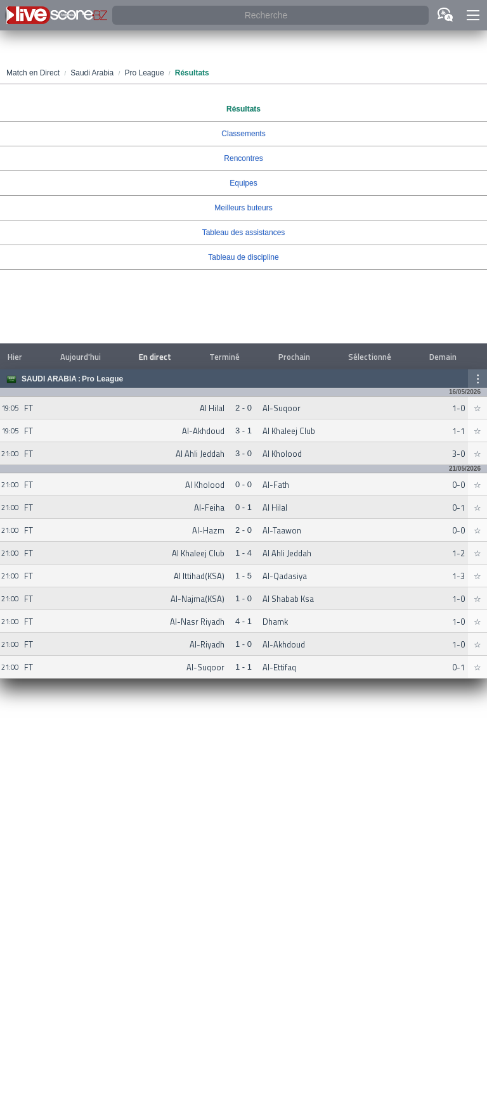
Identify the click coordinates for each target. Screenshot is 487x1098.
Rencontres (243, 158)
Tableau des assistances (243, 232)
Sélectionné (369, 356)
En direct (155, 356)
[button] (473, 15)
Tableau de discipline (243, 257)
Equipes (243, 183)
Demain (443, 356)
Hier (15, 356)
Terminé (224, 356)
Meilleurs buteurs (243, 207)
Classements (243, 133)
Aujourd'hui (80, 356)
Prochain (294, 356)
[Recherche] (270, 15)
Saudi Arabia (49, 378)
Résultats (243, 109)
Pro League (102, 378)
